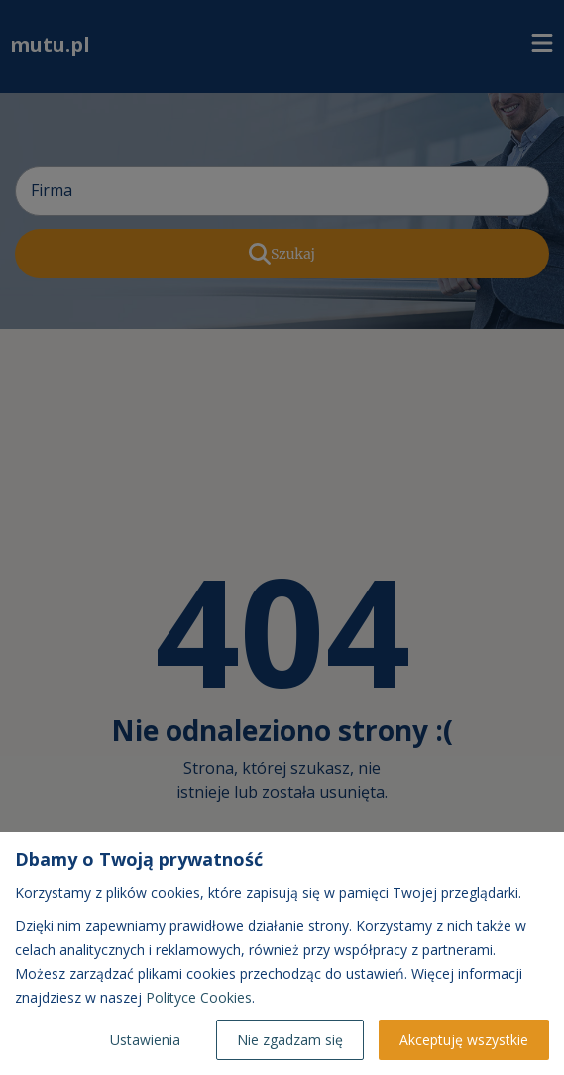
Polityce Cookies (199, 997)
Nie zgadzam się (290, 1039)
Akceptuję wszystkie (463, 1039)
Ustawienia (145, 1039)
